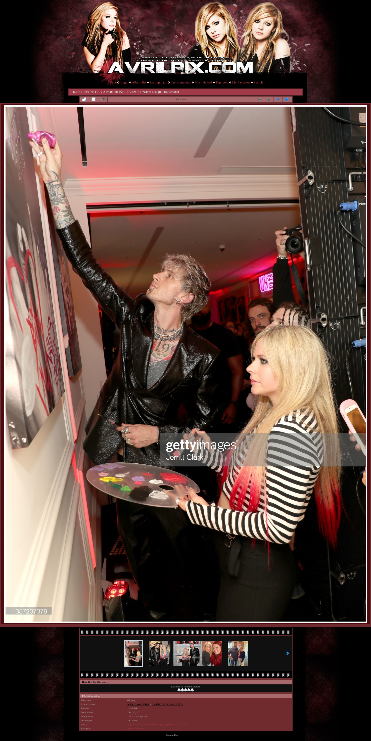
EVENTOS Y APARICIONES (104, 92)
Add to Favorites (136, 728)
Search (258, 82)
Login (124, 82)
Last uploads (158, 82)
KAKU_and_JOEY (138, 704)
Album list (139, 82)
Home (113, 82)
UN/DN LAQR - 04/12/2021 (159, 92)
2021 (133, 92)
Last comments (180, 82)
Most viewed (203, 82)
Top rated (222, 82)
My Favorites (241, 82)
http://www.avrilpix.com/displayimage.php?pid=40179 (156, 724)
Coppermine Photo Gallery (191, 735)
